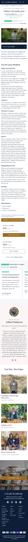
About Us (12, 511)
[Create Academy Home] (11, 2)
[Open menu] (3, 2)
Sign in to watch (18, 257)
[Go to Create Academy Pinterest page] (16, 502)
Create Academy (22, 23)
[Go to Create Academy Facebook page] (8, 502)
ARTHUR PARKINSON (11, 14)
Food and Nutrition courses (5, 518)
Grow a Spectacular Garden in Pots (14, 8)
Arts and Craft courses (5, 522)
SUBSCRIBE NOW (14, 478)
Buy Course (14, 251)
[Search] (20, 2)
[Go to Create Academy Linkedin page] (20, 502)
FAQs (20, 511)
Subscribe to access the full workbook (13, 220)
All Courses (5, 5)
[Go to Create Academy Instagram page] (12, 502)
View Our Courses (14, 482)
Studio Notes (13, 515)
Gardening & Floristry (16, 5)
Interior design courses (5, 511)
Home (11, 509)
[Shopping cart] (23, 2)
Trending (4, 525)
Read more (13, 267)
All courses (4, 509)
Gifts (11, 513)
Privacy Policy (22, 513)
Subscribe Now (14, 235)
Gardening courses (4, 515)
